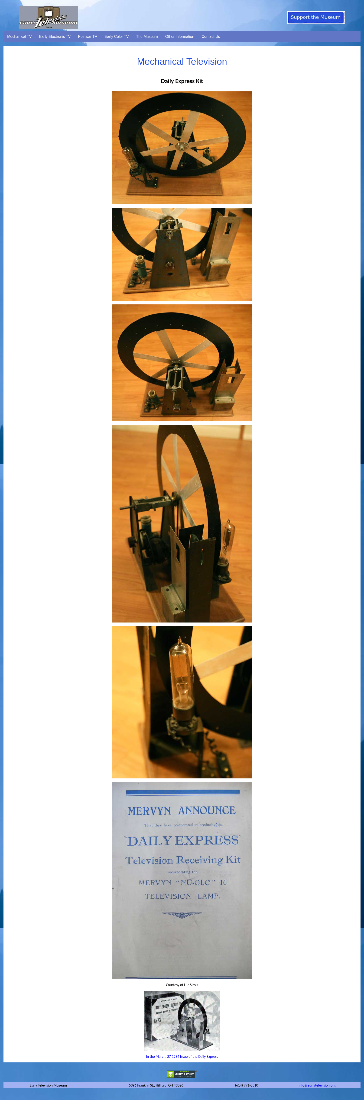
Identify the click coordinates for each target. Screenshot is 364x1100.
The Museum (147, 37)
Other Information (179, 37)
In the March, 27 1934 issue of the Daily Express (182, 1056)
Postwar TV (87, 37)
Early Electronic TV (55, 37)
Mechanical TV (19, 37)
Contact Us (211, 37)
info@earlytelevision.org (317, 1085)
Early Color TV (117, 37)
